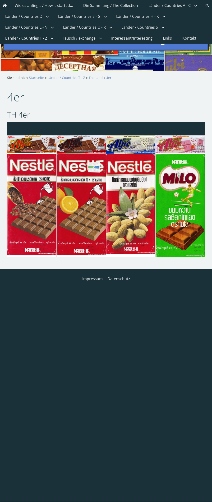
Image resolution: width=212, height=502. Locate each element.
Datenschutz (118, 278)
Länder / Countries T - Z (66, 77)
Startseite (36, 77)
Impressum (92, 278)
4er (108, 77)
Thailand (96, 77)
